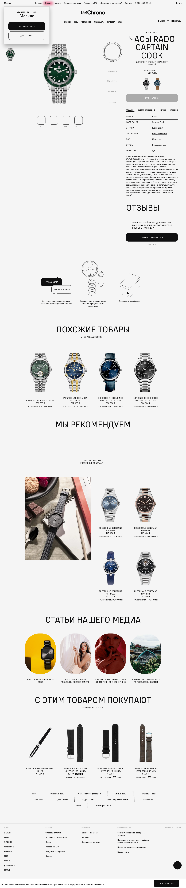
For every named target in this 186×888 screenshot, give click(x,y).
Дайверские (147, 799)
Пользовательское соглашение (131, 847)
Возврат (49, 856)
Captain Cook (158, 122)
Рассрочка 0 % (52, 846)
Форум (48, 3)
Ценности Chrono (90, 832)
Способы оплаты (53, 832)
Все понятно (166, 883)
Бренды (67, 22)
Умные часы (120, 793)
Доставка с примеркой (111, 3)
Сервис (128, 3)
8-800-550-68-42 (143, 3)
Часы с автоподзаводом (89, 793)
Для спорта (62, 799)
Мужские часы (57, 793)
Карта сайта (123, 852)
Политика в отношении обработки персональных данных (133, 841)
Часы (76, 22)
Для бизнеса (9, 865)
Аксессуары (99, 22)
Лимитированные (103, 805)
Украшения (86, 22)
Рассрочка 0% (90, 3)
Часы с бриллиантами (117, 799)
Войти (179, 3)
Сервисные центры (91, 842)
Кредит (48, 842)
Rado (154, 116)
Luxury (78, 805)
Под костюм (88, 799)
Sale (120, 22)
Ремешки (111, 22)
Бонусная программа (55, 851)
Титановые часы (148, 793)
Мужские (156, 139)
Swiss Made (38, 799)
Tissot (33, 793)
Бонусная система (72, 3)
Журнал (38, 3)
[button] (9, 3)
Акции (58, 3)
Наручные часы (159, 133)
